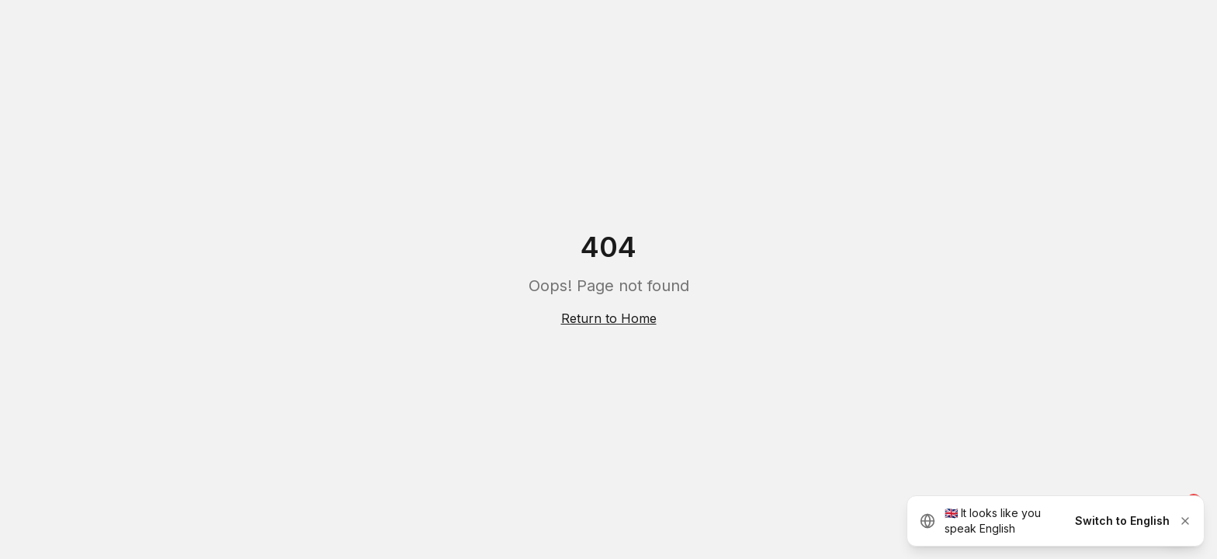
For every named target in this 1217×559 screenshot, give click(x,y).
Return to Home (609, 318)
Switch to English (1122, 520)
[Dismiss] (1185, 521)
